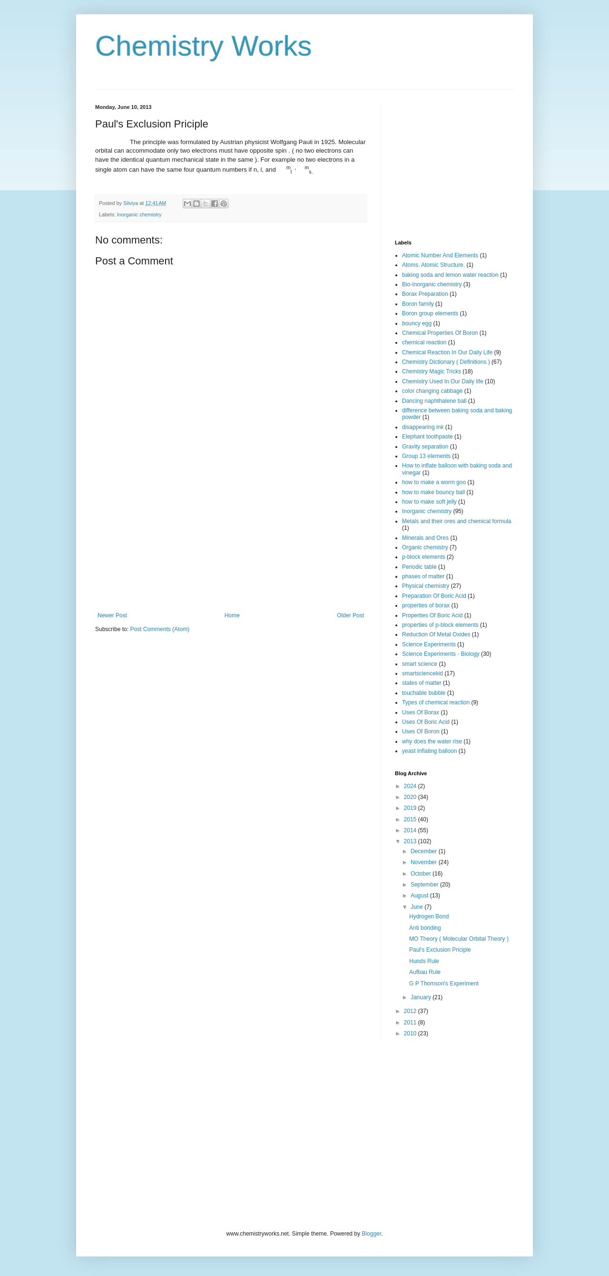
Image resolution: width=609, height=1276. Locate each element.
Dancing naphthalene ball (434, 401)
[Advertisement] (230, 540)
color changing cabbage (432, 391)
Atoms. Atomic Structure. (433, 265)
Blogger (371, 1233)
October (421, 873)
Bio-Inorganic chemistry (432, 284)
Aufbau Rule (425, 972)
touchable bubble (423, 693)
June (417, 907)
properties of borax (426, 605)
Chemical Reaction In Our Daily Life (447, 352)
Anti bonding (425, 928)
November (425, 862)
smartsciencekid (422, 673)
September (425, 884)
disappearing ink (422, 427)
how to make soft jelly (429, 501)
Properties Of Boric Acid (432, 615)
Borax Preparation (425, 294)
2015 (411, 819)
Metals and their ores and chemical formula (456, 521)
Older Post (350, 615)
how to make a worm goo (434, 482)
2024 (411, 786)
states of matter (422, 683)
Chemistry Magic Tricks (431, 371)
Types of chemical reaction (436, 702)
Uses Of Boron (421, 731)
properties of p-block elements (440, 625)
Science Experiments (429, 644)
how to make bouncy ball (433, 492)
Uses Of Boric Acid (426, 722)
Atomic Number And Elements (440, 255)
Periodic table (419, 567)
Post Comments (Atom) (159, 629)
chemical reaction (424, 342)
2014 (411, 830)
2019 (411, 808)
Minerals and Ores (425, 538)
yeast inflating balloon (429, 751)
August (420, 895)
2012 (411, 1011)
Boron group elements (430, 313)
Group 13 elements (426, 456)
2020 (411, 797)
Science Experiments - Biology (441, 654)
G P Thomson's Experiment (444, 983)
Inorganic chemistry (139, 214)
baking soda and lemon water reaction (450, 275)
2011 (411, 1022)
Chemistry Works (203, 46)
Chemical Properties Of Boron (440, 333)
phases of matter (423, 576)
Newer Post (112, 615)
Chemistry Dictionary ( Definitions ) (446, 362)
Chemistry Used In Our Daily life (442, 381)
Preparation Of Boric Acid (434, 596)
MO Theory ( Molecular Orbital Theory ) (459, 938)
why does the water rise (432, 741)
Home (232, 615)
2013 (411, 841)
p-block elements (423, 557)
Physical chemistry (425, 586)
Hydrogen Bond (429, 916)
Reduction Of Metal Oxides (436, 634)
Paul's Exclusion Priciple (440, 949)
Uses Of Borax (420, 712)
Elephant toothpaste (427, 436)
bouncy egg (417, 323)
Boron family (418, 304)
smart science (419, 664)
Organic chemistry (425, 547)
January (421, 997)
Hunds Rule (424, 961)
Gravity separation (425, 446)
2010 (411, 1033)
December (425, 851)
